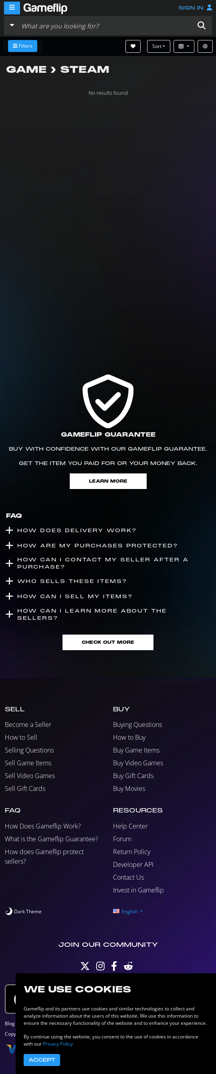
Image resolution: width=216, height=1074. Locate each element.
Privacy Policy (58, 1043)
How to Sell (21, 737)
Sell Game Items (28, 763)
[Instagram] (100, 967)
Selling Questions (29, 750)
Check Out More (108, 642)
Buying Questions (137, 724)
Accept (41, 1060)
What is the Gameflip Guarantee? (51, 838)
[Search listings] (105, 25)
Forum (122, 838)
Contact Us (128, 877)
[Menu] (12, 8)
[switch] (23, 912)
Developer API (133, 864)
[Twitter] (85, 967)
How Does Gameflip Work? (43, 826)
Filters (22, 45)
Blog (10, 1023)
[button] (201, 25)
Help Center (130, 826)
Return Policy (131, 851)
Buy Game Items (136, 750)
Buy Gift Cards (133, 775)
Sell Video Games (30, 775)
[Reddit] (128, 967)
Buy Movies (129, 788)
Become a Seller (28, 724)
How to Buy (129, 737)
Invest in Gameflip (138, 890)
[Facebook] (114, 967)
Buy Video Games (138, 763)
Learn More (108, 481)
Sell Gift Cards (25, 788)
